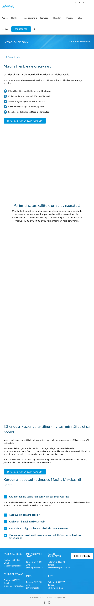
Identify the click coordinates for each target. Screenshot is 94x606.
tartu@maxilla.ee (34, 587)
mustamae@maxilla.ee (14, 586)
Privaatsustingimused (56, 597)
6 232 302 (60, 562)
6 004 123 (15, 560)
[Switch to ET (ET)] (76, 2)
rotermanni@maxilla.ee (59, 567)
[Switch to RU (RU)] (79, 2)
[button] (35, 28)
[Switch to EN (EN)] (83, 2)
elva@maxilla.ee (55, 587)
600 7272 (15, 580)
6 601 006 (38, 562)
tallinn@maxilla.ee (34, 567)
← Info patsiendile (12, 57)
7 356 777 (60, 582)
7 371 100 (38, 582)
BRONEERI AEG (82, 555)
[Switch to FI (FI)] (87, 2)
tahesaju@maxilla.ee (13, 565)
